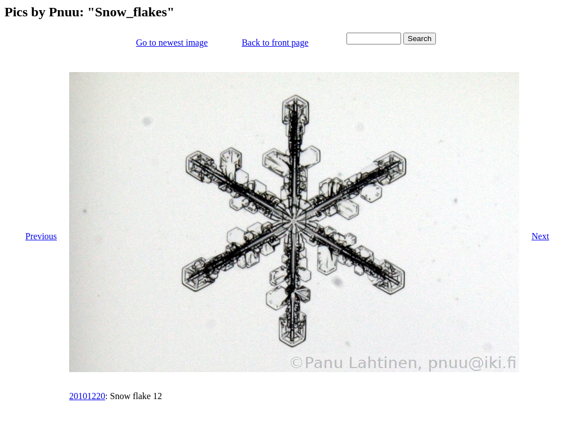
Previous (41, 236)
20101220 (87, 396)
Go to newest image (172, 42)
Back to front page (275, 42)
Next (540, 236)
